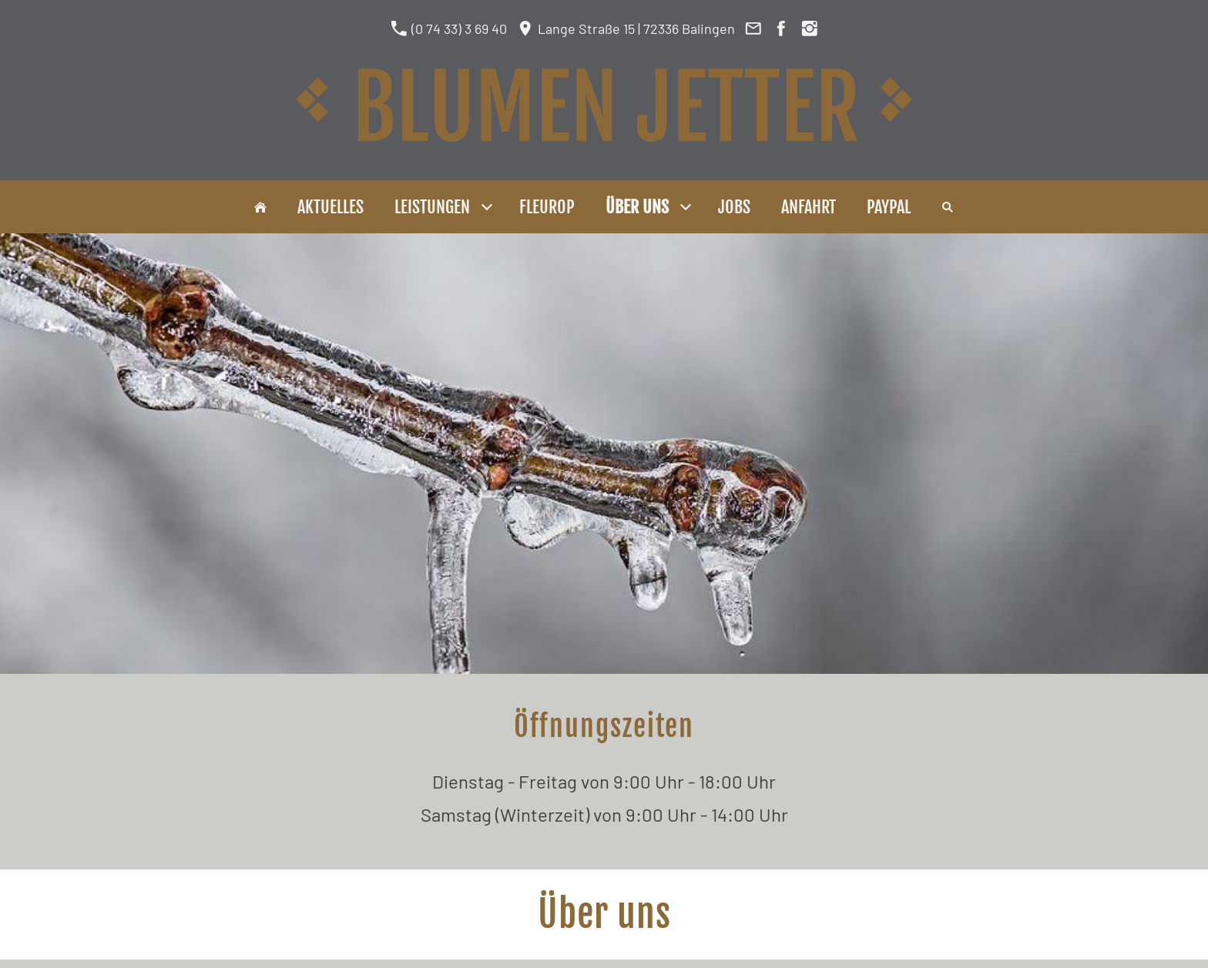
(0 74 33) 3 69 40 (449, 28)
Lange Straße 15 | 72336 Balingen (626, 28)
